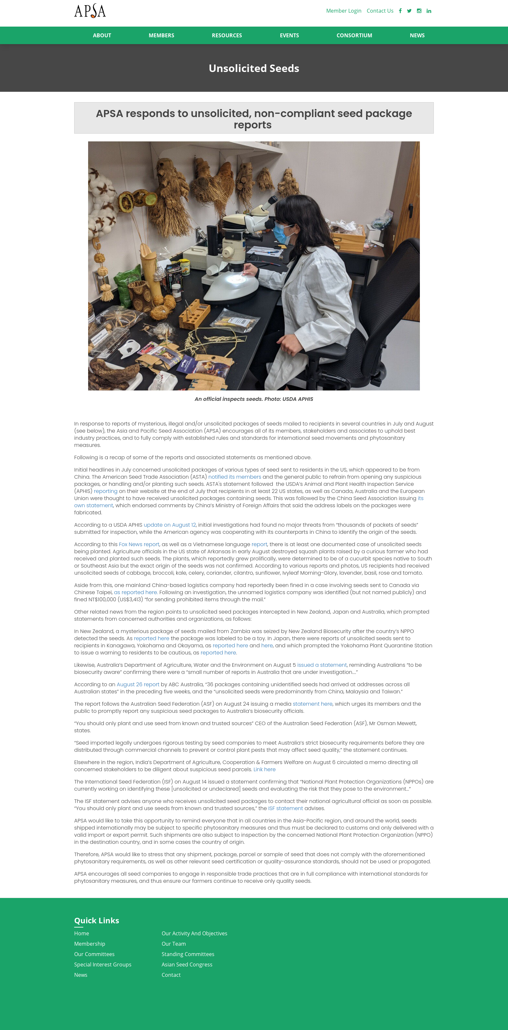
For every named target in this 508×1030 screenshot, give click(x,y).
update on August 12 (170, 525)
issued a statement (321, 665)
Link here (264, 769)
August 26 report (138, 684)
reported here (151, 638)
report (259, 544)
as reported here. (135, 592)
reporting (105, 491)
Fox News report (138, 544)
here (266, 645)
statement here (313, 704)
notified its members (234, 477)
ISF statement (286, 808)
